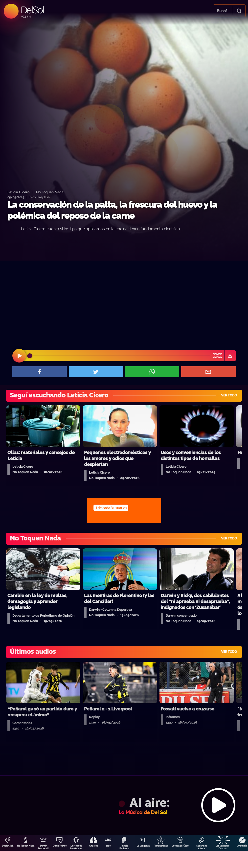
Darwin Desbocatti (43, 847)
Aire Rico (93, 846)
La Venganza (143, 846)
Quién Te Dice (60, 846)
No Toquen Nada (25, 846)
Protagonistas (161, 846)
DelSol (32, 10)
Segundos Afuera (201, 847)
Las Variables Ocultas (222, 847)
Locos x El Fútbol (180, 846)
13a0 (108, 846)
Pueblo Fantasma (124, 847)
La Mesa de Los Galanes (76, 847)
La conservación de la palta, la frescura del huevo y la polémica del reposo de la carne (112, 210)
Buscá (222, 11)
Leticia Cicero (18, 192)
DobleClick (7, 846)
